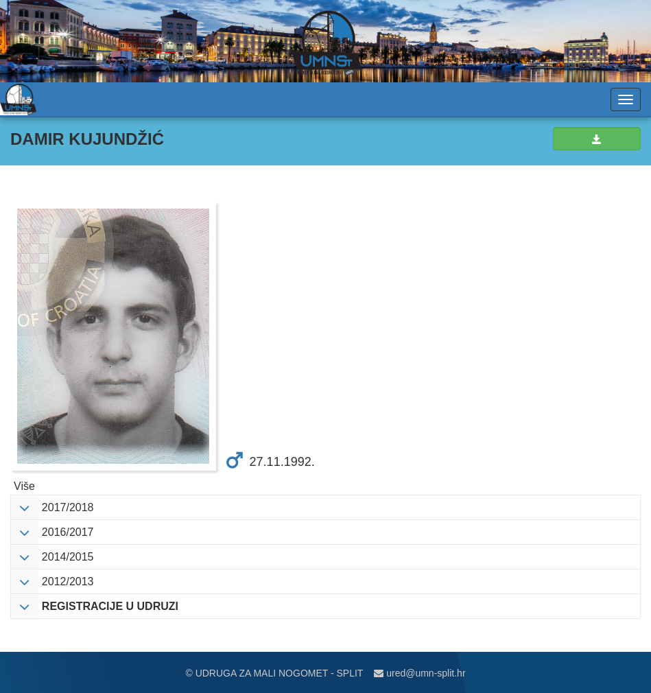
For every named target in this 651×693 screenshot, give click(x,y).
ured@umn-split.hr (419, 673)
